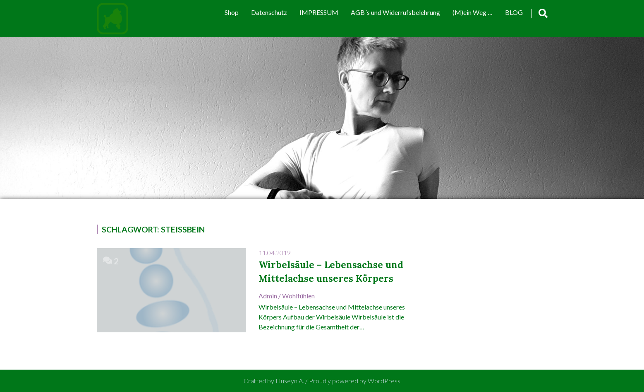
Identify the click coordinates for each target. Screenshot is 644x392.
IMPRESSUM (318, 12)
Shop (232, 12)
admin (268, 296)
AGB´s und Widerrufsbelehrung (395, 12)
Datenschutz (269, 12)
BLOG (514, 12)
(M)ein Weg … (472, 12)
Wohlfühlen (298, 296)
